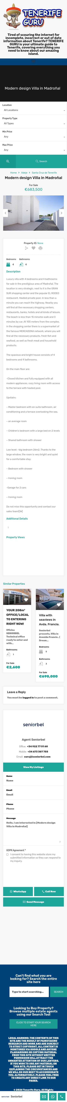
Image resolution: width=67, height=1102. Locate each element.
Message (11, 818)
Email (9, 790)
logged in (28, 697)
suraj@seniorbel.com (37, 756)
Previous (5, 213)
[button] (33, 61)
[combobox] (33, 111)
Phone (9, 804)
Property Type (9, 118)
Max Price (7, 145)
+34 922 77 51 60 (37, 746)
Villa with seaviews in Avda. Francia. (49, 619)
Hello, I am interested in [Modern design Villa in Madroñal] (33, 831)
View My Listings (33, 767)
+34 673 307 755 (38, 751)
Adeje (24, 172)
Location (7, 105)
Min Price (7, 131)
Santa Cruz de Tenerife (44, 172)
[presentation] (33, 881)
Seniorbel (16, 1096)
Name (9, 776)
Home (13, 172)
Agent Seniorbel (33, 739)
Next (61, 213)
